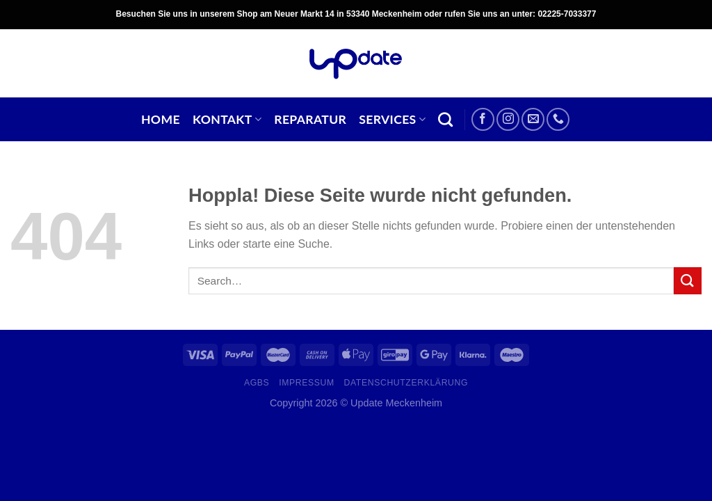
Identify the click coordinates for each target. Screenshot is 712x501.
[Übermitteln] (688, 280)
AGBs (256, 383)
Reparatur (310, 119)
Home (160, 119)
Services (392, 119)
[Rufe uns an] (558, 119)
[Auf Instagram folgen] (507, 119)
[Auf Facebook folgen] (482, 119)
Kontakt (227, 119)
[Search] (445, 119)
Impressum (306, 383)
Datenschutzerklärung (406, 383)
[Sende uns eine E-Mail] (532, 119)
